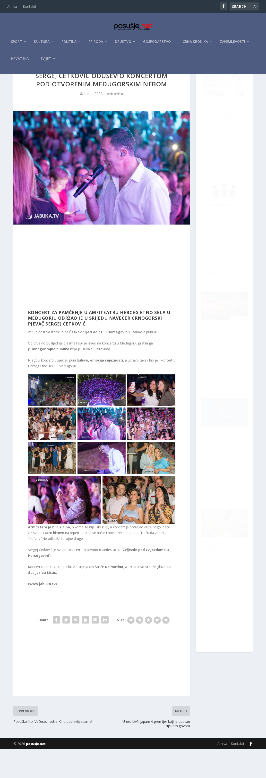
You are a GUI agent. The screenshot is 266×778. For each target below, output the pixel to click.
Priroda (95, 44)
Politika (69, 44)
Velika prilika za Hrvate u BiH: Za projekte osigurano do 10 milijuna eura (224, 623)
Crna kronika (195, 44)
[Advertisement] (101, 297)
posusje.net (36, 772)
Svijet (46, 61)
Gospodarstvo (157, 44)
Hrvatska (20, 61)
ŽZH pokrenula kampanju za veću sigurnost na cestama (221, 264)
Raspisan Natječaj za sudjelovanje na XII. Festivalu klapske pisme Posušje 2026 (224, 505)
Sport (16, 44)
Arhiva (12, 6)
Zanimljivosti (232, 44)
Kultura (42, 44)
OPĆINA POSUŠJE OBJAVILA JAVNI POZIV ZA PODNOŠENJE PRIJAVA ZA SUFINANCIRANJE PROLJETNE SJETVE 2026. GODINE (223, 379)
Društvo (123, 44)
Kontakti (29, 6)
